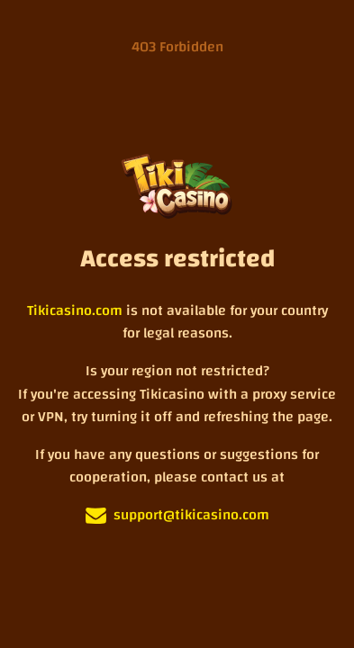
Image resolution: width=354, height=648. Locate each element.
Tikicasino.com (75, 311)
